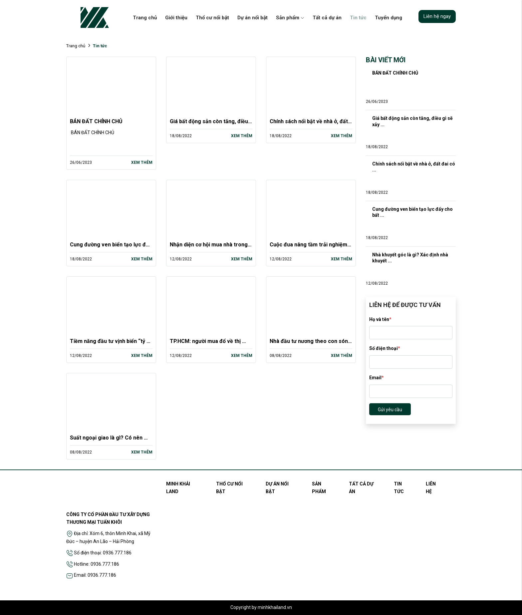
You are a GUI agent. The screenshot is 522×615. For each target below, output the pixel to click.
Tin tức (358, 18)
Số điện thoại (384, 348)
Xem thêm (141, 162)
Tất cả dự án (327, 18)
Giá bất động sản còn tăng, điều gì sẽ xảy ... (413, 121)
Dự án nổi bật (252, 18)
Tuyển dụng (388, 18)
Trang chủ (145, 18)
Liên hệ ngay (437, 16)
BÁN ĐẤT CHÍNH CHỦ (96, 121)
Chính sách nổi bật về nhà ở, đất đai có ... (414, 166)
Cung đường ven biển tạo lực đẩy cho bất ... (413, 212)
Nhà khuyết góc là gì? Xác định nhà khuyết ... (410, 257)
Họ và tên (380, 319)
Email (376, 377)
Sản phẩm (290, 18)
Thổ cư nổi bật (212, 18)
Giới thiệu (176, 18)
